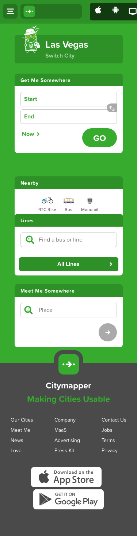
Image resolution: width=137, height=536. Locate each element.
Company (65, 419)
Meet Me (20, 429)
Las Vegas (66, 44)
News (17, 440)
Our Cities (22, 419)
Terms (108, 440)
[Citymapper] (68, 364)
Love (16, 450)
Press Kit (64, 450)
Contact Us (114, 419)
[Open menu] (10, 11)
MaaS (60, 429)
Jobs (107, 429)
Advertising (67, 440)
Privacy (110, 450)
